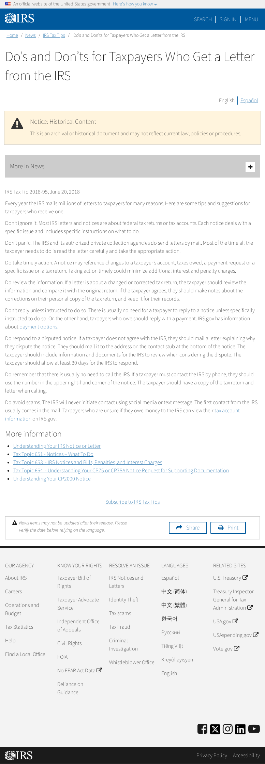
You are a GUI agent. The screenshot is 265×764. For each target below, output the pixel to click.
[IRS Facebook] (202, 729)
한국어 (169, 619)
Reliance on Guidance (70, 688)
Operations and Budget (22, 609)
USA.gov (225, 621)
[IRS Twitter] (215, 731)
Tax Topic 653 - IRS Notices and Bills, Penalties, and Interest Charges (87, 462)
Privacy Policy (211, 755)
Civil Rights (69, 643)
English (227, 100)
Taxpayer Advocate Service (78, 604)
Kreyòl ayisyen (177, 659)
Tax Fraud (119, 627)
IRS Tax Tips (54, 35)
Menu (251, 19)
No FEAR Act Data (79, 670)
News (30, 35)
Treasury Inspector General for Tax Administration (233, 600)
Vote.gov (226, 649)
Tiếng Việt (172, 646)
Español (249, 100)
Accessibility (246, 755)
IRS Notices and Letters (126, 582)
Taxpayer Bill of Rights (74, 582)
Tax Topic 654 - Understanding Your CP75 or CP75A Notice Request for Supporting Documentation (121, 470)
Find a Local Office (25, 654)
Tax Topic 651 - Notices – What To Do (53, 454)
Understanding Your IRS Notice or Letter (57, 446)
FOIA (62, 657)
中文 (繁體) (174, 605)
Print (232, 528)
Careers (13, 591)
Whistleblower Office (131, 662)
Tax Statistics (19, 627)
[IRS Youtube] (254, 729)
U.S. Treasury (230, 578)
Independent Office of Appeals (78, 625)
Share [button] (193, 528)
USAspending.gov (235, 635)
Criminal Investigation (123, 645)
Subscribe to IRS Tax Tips (132, 502)
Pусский (170, 632)
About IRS (16, 578)
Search (203, 19)
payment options (38, 327)
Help (10, 640)
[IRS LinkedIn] (240, 731)
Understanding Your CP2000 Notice (52, 479)
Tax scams (120, 613)
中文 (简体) (174, 591)
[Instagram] (228, 729)
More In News (132, 167)
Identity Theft (123, 599)
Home (12, 35)
